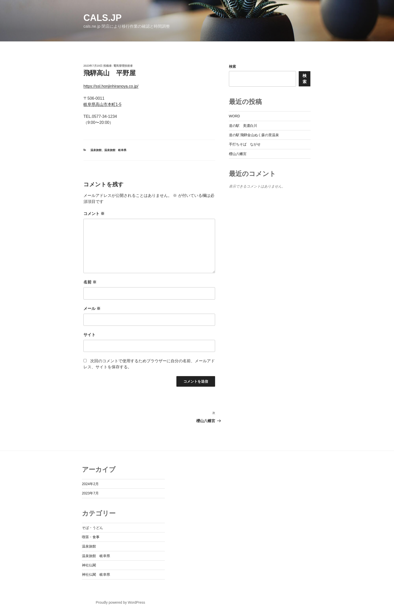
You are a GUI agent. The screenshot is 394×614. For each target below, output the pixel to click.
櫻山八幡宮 (238, 154)
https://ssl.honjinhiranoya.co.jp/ (110, 86)
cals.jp (102, 18)
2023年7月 (90, 493)
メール (92, 308)
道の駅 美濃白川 (243, 126)
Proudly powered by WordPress (120, 602)
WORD (234, 116)
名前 (89, 282)
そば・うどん (92, 528)
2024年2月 (90, 484)
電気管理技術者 (123, 65)
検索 (232, 66)
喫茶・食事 (91, 537)
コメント (94, 213)
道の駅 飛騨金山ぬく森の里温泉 (254, 135)
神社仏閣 (89, 565)
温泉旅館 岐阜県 (115, 150)
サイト (89, 335)
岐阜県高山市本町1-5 (102, 104)
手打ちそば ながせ (245, 144)
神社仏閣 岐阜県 (96, 574)
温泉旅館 (96, 150)
